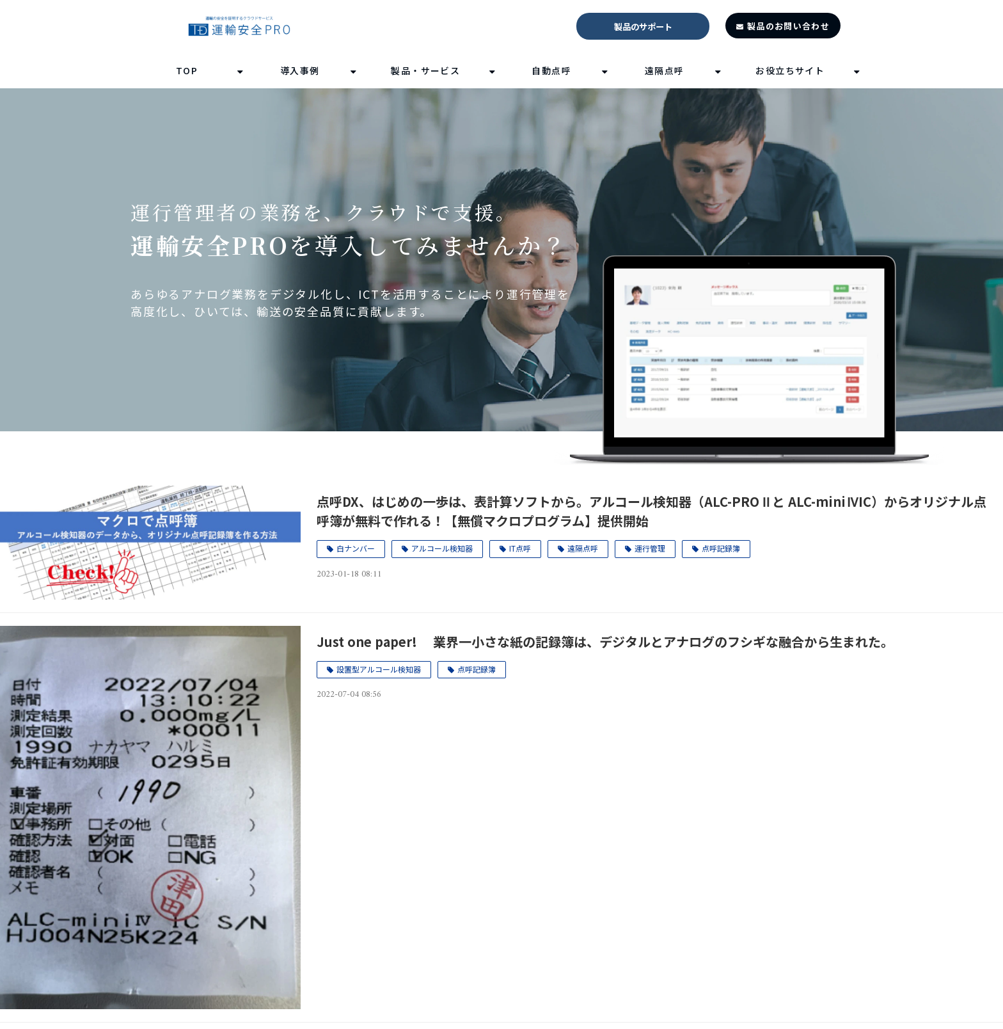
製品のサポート (643, 26)
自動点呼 (551, 70)
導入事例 (300, 70)
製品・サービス (425, 70)
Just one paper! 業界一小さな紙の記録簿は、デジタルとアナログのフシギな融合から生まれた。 (605, 641)
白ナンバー (355, 548)
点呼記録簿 (721, 548)
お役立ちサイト (790, 70)
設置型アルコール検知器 (378, 669)
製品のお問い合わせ (788, 26)
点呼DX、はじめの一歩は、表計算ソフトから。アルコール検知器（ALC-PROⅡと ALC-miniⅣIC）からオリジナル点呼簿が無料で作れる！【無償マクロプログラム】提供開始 (651, 511)
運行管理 (650, 548)
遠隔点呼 (664, 70)
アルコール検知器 (442, 548)
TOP (187, 70)
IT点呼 (520, 548)
